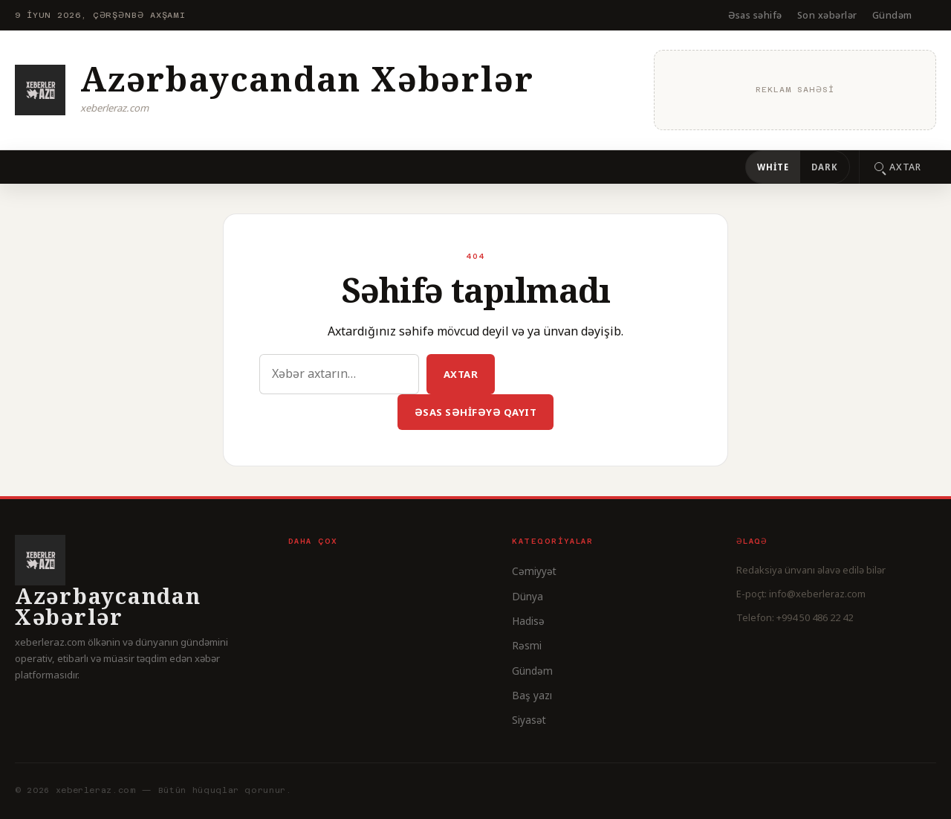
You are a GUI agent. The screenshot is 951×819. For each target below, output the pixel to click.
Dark (824, 167)
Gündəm (892, 15)
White (773, 167)
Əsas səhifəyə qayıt (476, 412)
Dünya (527, 596)
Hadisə (528, 621)
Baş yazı (532, 695)
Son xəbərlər (827, 15)
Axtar (461, 374)
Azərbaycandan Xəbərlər (306, 78)
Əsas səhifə (755, 15)
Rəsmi (527, 645)
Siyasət (529, 720)
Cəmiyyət (534, 571)
